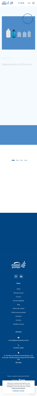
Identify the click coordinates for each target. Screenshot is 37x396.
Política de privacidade (18, 312)
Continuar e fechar (18, 391)
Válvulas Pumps (18, 293)
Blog (18, 305)
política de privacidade (18, 388)
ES (23, 3)
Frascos (18, 297)
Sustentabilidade (18, 301)
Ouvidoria (19, 316)
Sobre (18, 289)
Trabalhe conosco (18, 324)
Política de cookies (18, 308)
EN (21, 3)
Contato (18, 320)
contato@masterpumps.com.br (18, 339)
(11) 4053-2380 (18, 346)
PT (19, 3)
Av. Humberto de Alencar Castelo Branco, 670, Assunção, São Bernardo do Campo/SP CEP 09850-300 (18, 357)
